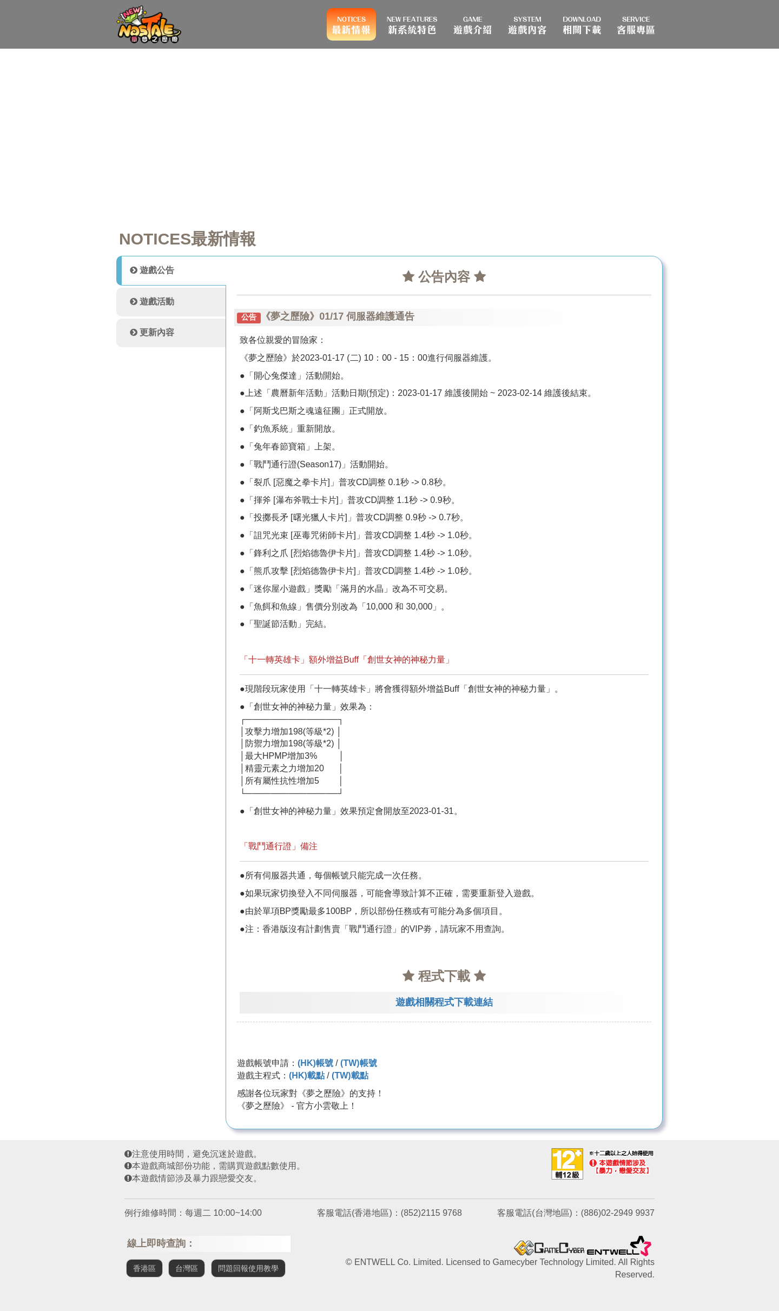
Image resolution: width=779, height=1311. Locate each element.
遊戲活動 (152, 301)
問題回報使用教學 (248, 1268)
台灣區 (186, 1268)
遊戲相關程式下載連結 (444, 1002)
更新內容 (152, 332)
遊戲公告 (152, 270)
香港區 (144, 1268)
